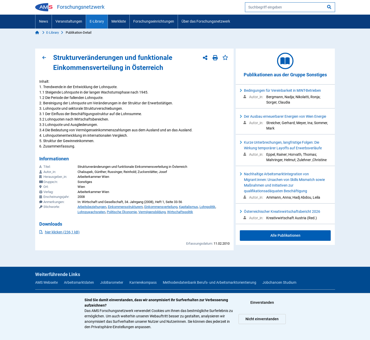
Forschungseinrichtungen (153, 21)
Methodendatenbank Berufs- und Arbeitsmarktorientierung (209, 282)
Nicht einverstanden (262, 319)
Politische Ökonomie (122, 212)
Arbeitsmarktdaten (79, 282)
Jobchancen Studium (279, 282)
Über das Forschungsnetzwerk (206, 21)
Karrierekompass (143, 282)
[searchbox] (290, 7)
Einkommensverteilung (160, 207)
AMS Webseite (46, 282)
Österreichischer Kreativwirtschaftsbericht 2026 (282, 211)
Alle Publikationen (285, 235)
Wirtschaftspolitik (180, 212)
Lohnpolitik (207, 207)
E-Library (97, 21)
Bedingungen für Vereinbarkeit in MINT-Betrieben (282, 90)
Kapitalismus (188, 207)
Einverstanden (262, 302)
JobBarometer (111, 282)
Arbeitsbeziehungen (92, 207)
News (43, 21)
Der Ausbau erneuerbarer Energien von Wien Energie (285, 116)
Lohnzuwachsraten (91, 212)
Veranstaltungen (68, 21)
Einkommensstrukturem (125, 207)
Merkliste (118, 21)
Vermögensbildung (152, 212)
